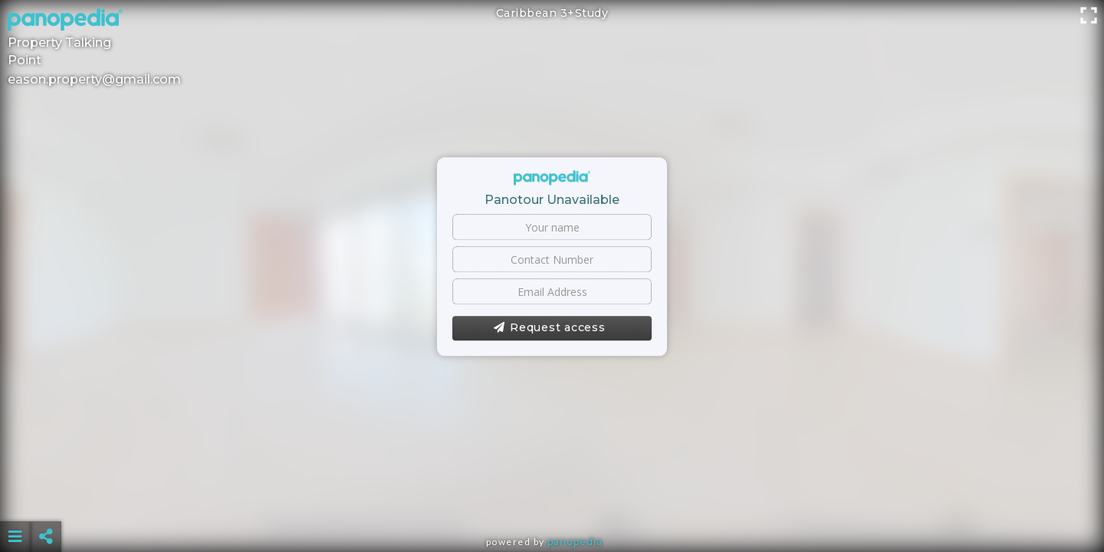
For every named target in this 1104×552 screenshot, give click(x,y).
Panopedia (575, 541)
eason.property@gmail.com (94, 79)
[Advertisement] (552, 498)
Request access (549, 328)
